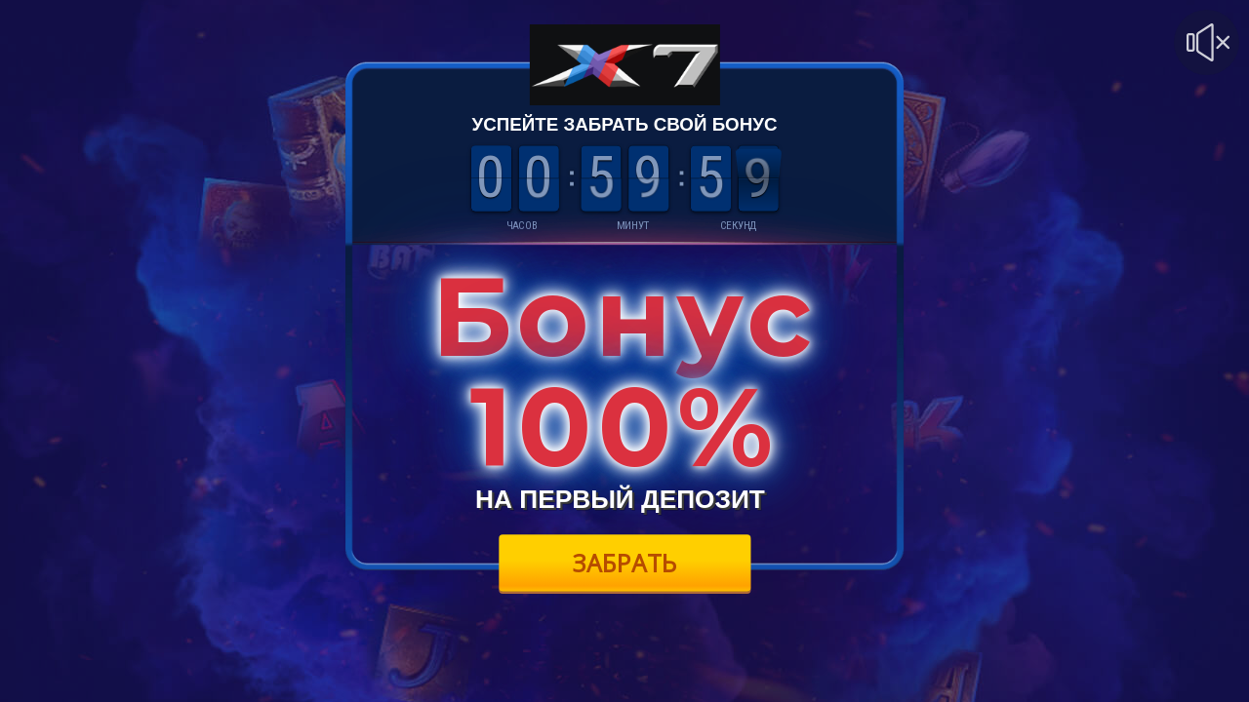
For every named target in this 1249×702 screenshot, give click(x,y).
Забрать (625, 562)
